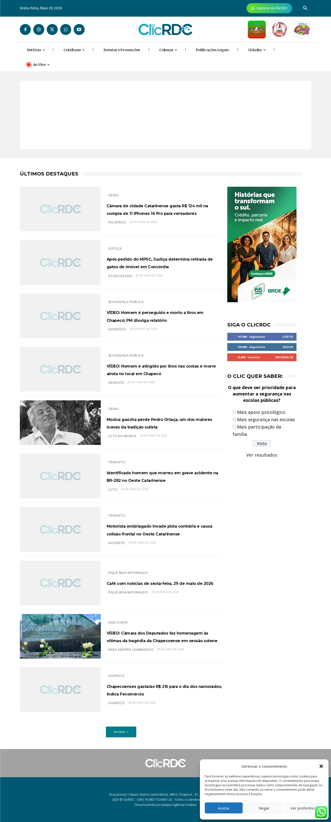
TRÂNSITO (116, 458)
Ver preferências (305, 808)
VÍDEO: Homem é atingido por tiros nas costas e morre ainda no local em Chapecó (163, 369)
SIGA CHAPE (118, 618)
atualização (120, 279)
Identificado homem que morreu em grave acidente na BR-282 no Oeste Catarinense (160, 475)
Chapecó (116, 672)
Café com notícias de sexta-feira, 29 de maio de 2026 (164, 582)
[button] (321, 766)
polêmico (117, 226)
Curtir (287, 336)
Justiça (115, 245)
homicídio (117, 333)
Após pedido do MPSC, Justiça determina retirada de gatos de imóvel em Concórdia (157, 262)
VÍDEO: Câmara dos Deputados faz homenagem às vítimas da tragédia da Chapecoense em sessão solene (164, 636)
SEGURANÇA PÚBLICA (126, 298)
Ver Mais (121, 732)
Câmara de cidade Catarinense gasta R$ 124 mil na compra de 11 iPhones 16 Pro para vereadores (159, 208)
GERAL (113, 191)
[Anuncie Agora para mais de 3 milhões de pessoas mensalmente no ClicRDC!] (269, 8)
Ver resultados (261, 455)
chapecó (116, 707)
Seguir (288, 347)
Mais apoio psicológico (261, 412)
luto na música (122, 440)
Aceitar (224, 808)
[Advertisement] (165, 115)
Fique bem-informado (128, 569)
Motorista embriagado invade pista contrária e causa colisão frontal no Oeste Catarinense (163, 529)
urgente (116, 386)
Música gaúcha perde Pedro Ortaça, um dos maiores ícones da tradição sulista (164, 422)
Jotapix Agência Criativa (179, 804)
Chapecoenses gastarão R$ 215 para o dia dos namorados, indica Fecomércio (164, 689)
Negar (264, 808)
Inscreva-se (284, 357)
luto (112, 493)
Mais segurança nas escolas (266, 419)
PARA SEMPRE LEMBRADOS (130, 653)
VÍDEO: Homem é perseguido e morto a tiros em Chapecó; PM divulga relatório (157, 315)
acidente (116, 546)
